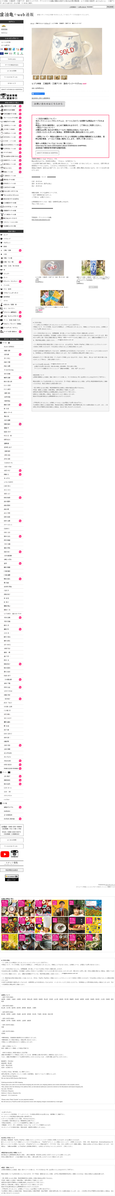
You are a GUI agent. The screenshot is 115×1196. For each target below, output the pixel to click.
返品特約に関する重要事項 (41, 98)
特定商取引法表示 (12, 870)
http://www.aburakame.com (41, 220)
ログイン (4, 32)
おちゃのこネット (110, 884)
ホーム (32, 23)
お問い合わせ (82, 7)
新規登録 (4, 29)
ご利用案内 (72, 7)
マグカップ (47, 23)
